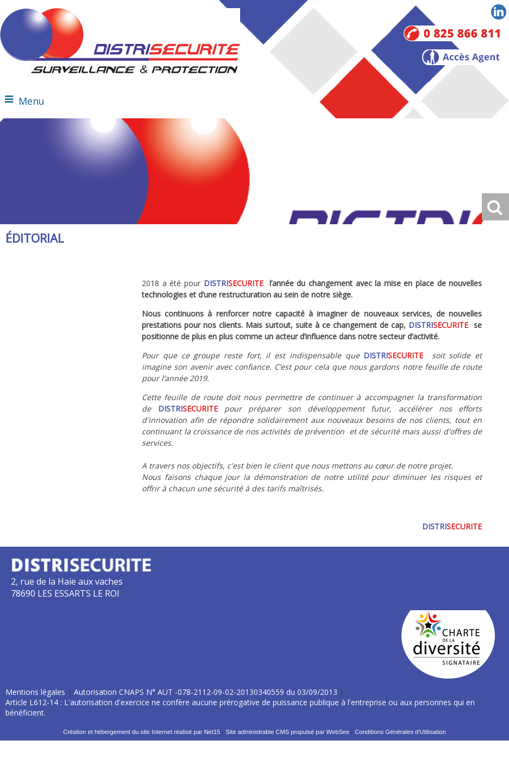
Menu (31, 100)
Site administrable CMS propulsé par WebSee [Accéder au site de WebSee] (287, 732)
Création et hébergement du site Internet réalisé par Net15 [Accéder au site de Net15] (141, 732)
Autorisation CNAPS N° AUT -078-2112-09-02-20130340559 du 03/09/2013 (205, 692)
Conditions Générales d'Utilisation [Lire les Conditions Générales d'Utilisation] (400, 732)
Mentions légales (35, 692)
